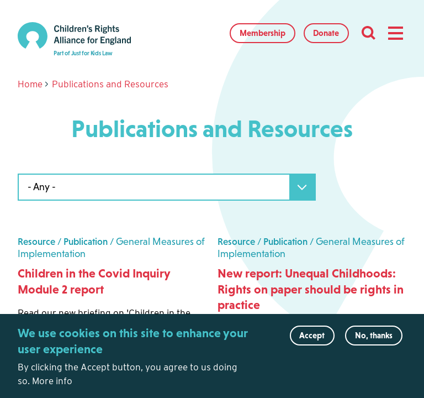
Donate (326, 33)
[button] (395, 33)
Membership (262, 33)
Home (30, 84)
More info (52, 387)
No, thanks (374, 342)
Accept (312, 342)
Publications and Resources (110, 84)
